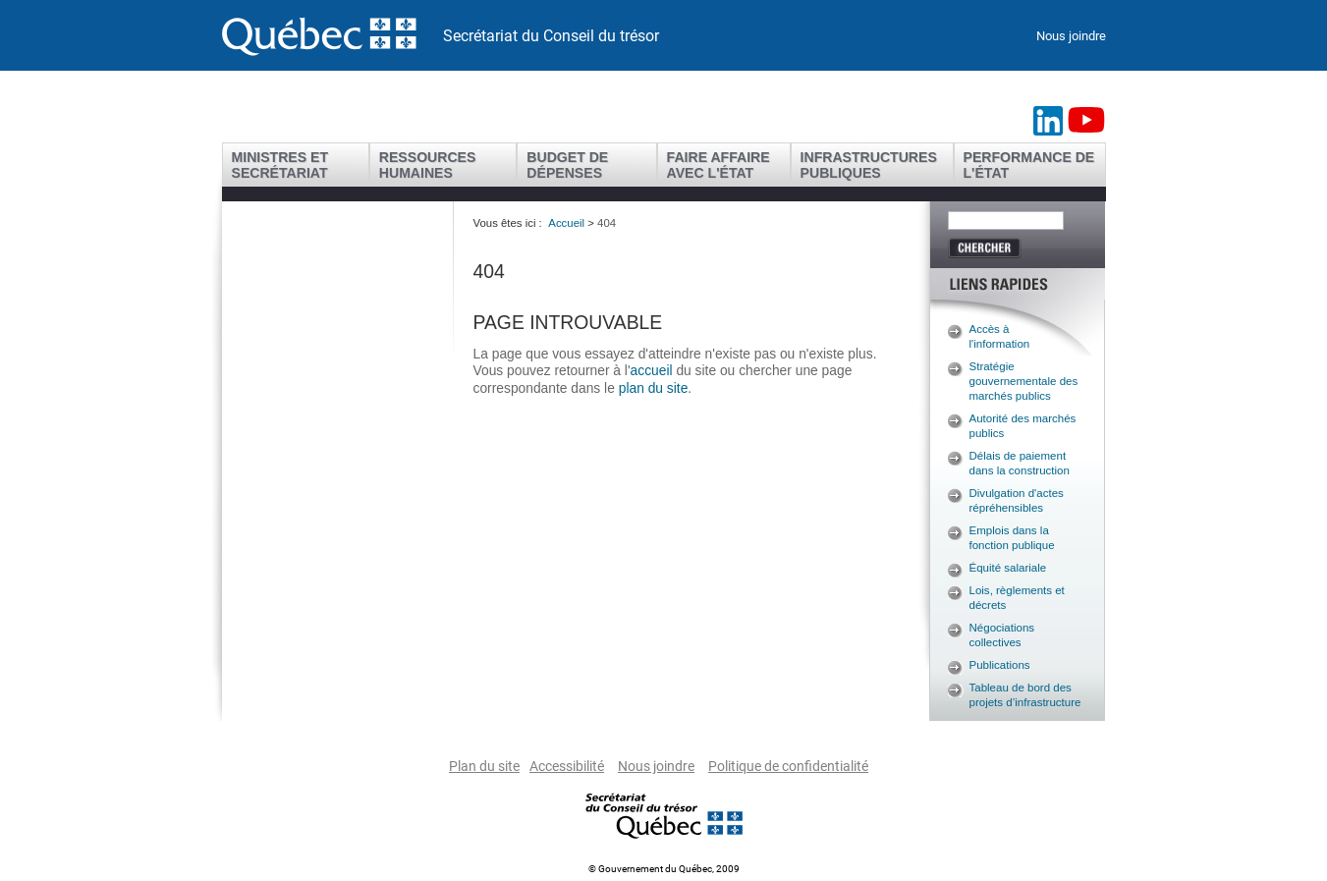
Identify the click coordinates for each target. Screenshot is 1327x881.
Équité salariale (1008, 568)
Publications (999, 665)
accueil (654, 370)
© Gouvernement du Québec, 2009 (664, 868)
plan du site (654, 388)
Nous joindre (1071, 35)
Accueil (566, 223)
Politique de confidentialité (788, 766)
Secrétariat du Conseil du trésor (551, 36)
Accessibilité (566, 766)
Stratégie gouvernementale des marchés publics (1023, 381)
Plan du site (484, 766)
